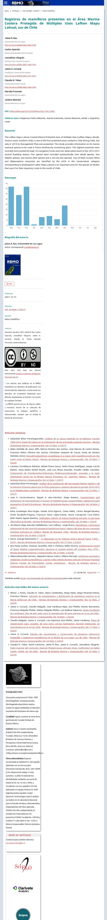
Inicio (7, 11)
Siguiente (91, 572)
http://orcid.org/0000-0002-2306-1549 (20, 87)
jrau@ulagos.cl (31, 247)
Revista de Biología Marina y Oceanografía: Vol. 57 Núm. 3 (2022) (49, 542)
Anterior (12, 572)
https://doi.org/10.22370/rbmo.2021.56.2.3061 (32, 111)
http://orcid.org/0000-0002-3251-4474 (20, 76)
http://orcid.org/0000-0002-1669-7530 (20, 65)
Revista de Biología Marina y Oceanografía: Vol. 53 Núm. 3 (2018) (42, 553)
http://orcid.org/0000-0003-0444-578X (20, 45)
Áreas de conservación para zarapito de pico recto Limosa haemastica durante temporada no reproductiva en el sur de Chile (55, 623)
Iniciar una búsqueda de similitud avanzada (41, 578)
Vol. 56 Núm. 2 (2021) (31, 11)
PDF (10, 284)
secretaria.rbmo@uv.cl (15, 843)
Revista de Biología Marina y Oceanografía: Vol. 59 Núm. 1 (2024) (64, 521)
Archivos (15, 11)
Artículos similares (15, 432)
